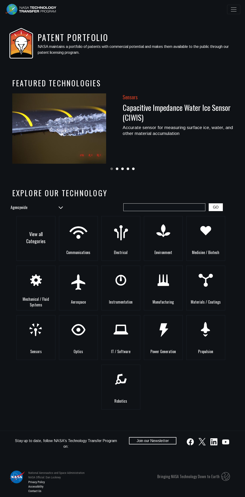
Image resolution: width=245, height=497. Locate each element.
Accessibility (35, 486)
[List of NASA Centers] (36, 207)
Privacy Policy (36, 482)
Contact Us (34, 491)
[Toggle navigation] (233, 9)
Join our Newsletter (153, 441)
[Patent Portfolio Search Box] (164, 207)
